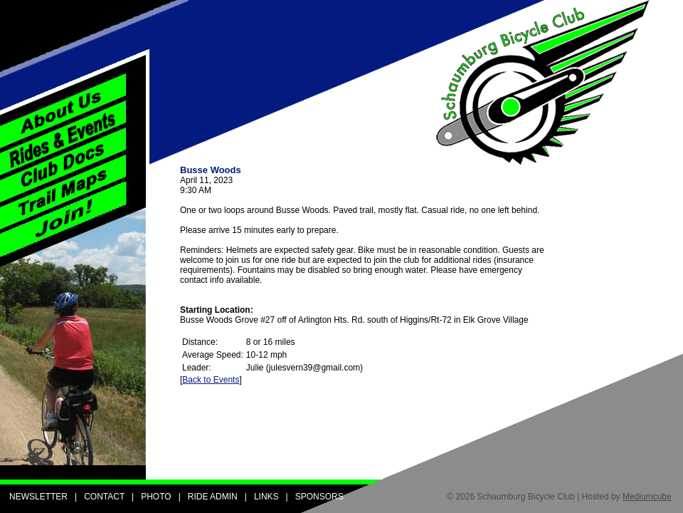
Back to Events (210, 380)
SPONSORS (319, 497)
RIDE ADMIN (213, 497)
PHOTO (156, 497)
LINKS (266, 497)
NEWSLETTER (38, 497)
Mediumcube (647, 497)
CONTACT (104, 497)
